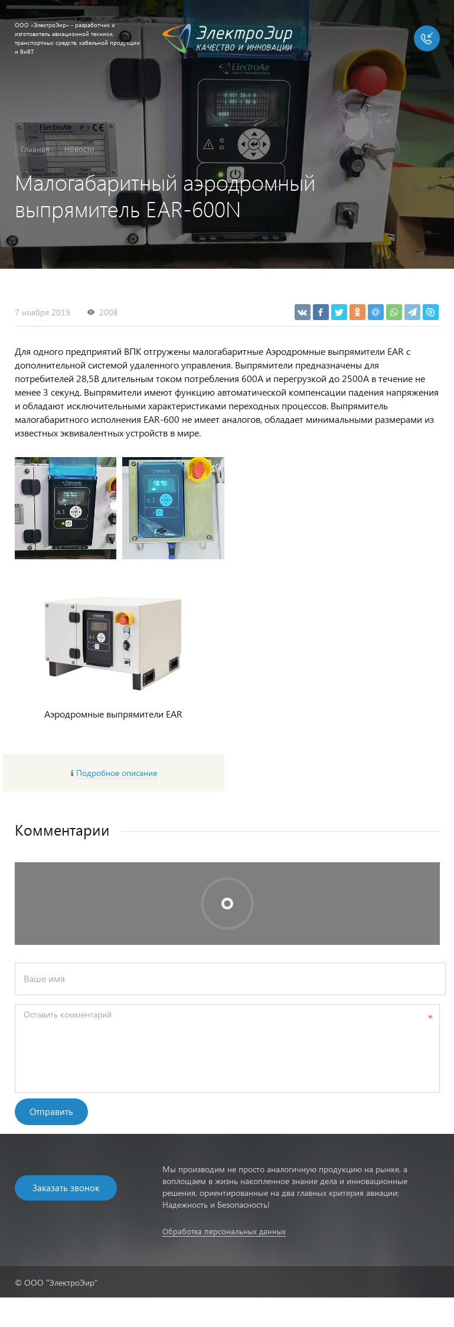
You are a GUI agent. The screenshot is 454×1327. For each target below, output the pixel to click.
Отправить (51, 1111)
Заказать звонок (65, 1188)
